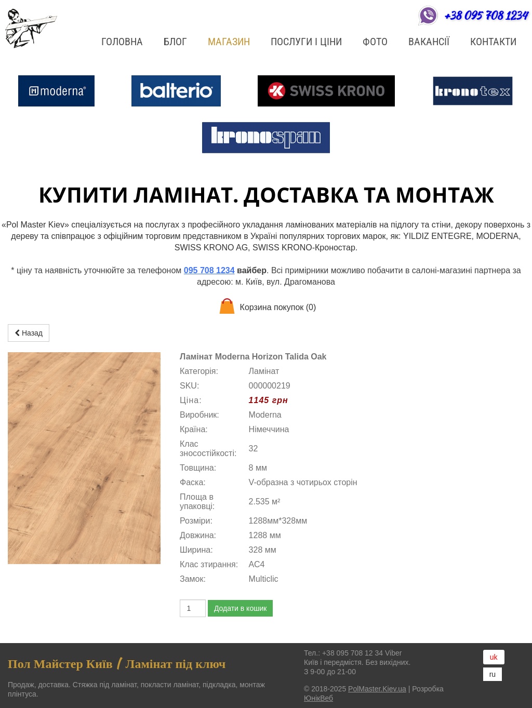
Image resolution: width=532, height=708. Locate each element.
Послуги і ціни (306, 41)
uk (494, 657)
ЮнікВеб (318, 698)
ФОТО (375, 41)
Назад (29, 333)
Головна (122, 41)
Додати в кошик (240, 608)
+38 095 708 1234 (485, 15)
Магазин (229, 41)
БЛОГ (175, 41)
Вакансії (428, 41)
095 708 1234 (209, 270)
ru (492, 674)
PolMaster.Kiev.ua (377, 689)
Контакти (493, 41)
